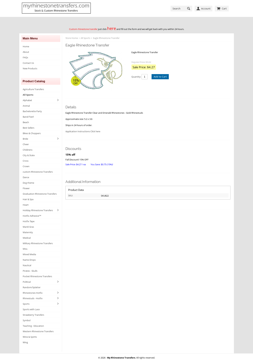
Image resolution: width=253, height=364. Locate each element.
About (26, 51)
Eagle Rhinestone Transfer (106, 38)
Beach (26, 122)
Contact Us (28, 62)
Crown (26, 166)
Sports (26, 303)
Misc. (25, 248)
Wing (25, 342)
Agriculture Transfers (33, 89)
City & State (29, 155)
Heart (26, 204)
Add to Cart (160, 76)
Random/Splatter (31, 287)
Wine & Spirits (30, 336)
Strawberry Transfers (33, 314)
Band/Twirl (28, 116)
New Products (30, 68)
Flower (26, 188)
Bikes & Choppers (32, 133)
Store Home (71, 38)
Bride (25, 138)
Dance (26, 177)
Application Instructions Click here (82, 131)
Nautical (27, 265)
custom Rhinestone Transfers (38, 171)
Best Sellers (28, 127)
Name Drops (29, 259)
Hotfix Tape (28, 221)
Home (26, 46)
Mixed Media (29, 254)
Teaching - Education (33, 325)
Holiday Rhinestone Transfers (38, 210)
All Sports (28, 94)
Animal (26, 105)
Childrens (27, 149)
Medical (27, 237)
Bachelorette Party (32, 111)
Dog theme (28, 182)
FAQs (25, 57)
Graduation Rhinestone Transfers (40, 193)
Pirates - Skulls (30, 270)
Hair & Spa (28, 199)
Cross (25, 160)
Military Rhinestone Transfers (38, 243)
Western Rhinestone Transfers (38, 331)
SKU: (70, 195)
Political (27, 281)
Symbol (26, 320)
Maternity (28, 232)
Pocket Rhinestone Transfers (37, 276)
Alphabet (27, 100)
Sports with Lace (31, 309)
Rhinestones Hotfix (33, 292)
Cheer (26, 144)
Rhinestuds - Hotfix (33, 298)
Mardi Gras (28, 226)
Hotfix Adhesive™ (32, 215)
